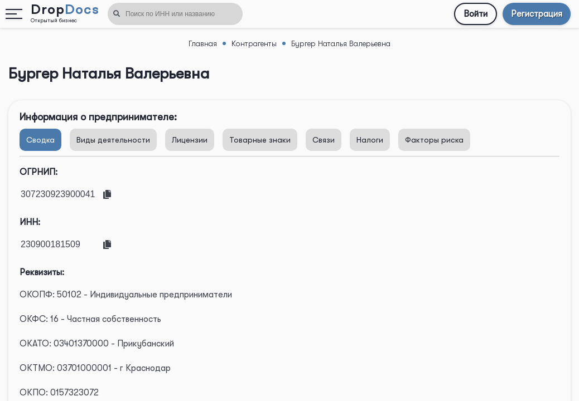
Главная (203, 43)
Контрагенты (254, 43)
